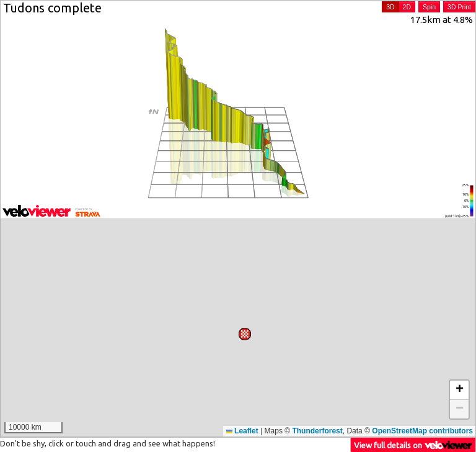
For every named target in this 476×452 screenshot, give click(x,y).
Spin (429, 7)
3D (390, 7)
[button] (171, 227)
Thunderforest (317, 431)
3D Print (459, 7)
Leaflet (242, 431)
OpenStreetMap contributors (422, 431)
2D (407, 7)
